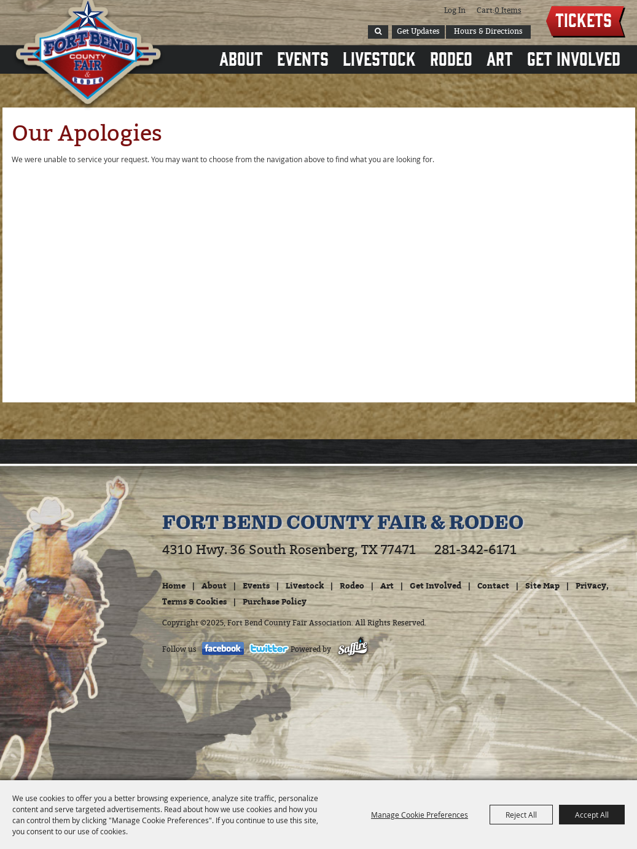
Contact (493, 585)
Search (378, 32)
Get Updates (418, 31)
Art (500, 58)
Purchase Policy (275, 601)
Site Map (542, 585)
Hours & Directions (488, 31)
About (241, 58)
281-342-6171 (475, 550)
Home (174, 585)
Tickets (583, 19)
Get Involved (573, 58)
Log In (455, 10)
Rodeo (451, 58)
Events (303, 58)
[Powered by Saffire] (353, 649)
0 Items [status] (508, 10)
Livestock (379, 58)
